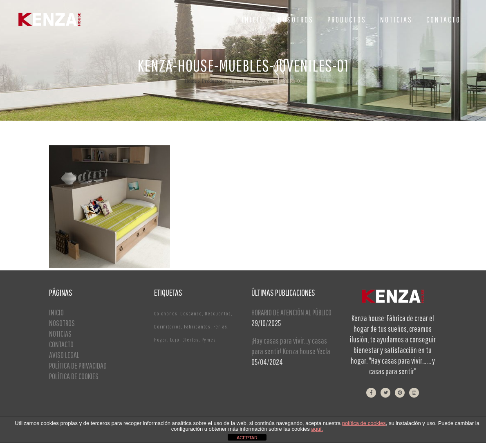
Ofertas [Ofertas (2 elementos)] (190, 340)
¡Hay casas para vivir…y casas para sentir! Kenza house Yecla (290, 346)
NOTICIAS (60, 333)
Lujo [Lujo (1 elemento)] (174, 340)
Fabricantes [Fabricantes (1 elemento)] (197, 327)
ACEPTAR (247, 437)
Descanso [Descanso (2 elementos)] (191, 313)
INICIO (56, 312)
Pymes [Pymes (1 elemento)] (209, 340)
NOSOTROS (62, 323)
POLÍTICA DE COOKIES (74, 376)
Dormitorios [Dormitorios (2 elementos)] (167, 327)
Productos (212, 81)
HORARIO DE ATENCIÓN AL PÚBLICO (291, 312)
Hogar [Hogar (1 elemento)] (160, 340)
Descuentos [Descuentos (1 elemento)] (218, 313)
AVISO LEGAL (64, 355)
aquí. (317, 429)
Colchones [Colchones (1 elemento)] (165, 313)
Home (190, 81)
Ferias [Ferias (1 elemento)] (220, 327)
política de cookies (364, 423)
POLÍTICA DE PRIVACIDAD (78, 365)
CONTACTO (61, 344)
